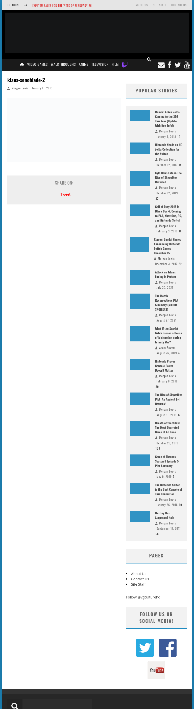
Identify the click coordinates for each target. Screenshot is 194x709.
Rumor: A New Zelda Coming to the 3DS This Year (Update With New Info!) (167, 119)
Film (115, 64)
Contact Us (179, 5)
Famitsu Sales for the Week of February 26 (62, 6)
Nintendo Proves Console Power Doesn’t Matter (165, 365)
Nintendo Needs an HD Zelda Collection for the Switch (168, 149)
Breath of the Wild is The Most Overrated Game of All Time (167, 427)
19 (178, 137)
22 (157, 198)
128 (158, 448)
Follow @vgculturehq (143, 597)
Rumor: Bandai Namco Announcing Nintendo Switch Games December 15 (167, 246)
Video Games (37, 64)
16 (180, 231)
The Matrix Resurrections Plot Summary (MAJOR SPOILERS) (166, 302)
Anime (83, 64)
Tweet (65, 194)
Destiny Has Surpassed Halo (164, 515)
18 (180, 165)
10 (180, 505)
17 (179, 415)
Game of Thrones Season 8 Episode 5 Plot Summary (167, 461)
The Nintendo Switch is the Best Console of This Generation (168, 489)
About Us (141, 5)
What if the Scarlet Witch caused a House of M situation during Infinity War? (168, 335)
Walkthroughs (63, 64)
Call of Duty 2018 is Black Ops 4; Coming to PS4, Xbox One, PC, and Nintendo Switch (168, 213)
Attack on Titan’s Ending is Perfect (165, 274)
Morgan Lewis (20, 88)
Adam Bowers (167, 348)
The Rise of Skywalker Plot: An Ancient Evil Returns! (168, 399)
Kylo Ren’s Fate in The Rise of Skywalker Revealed (168, 177)
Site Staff (159, 5)
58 (157, 534)
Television (100, 64)
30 (157, 387)
